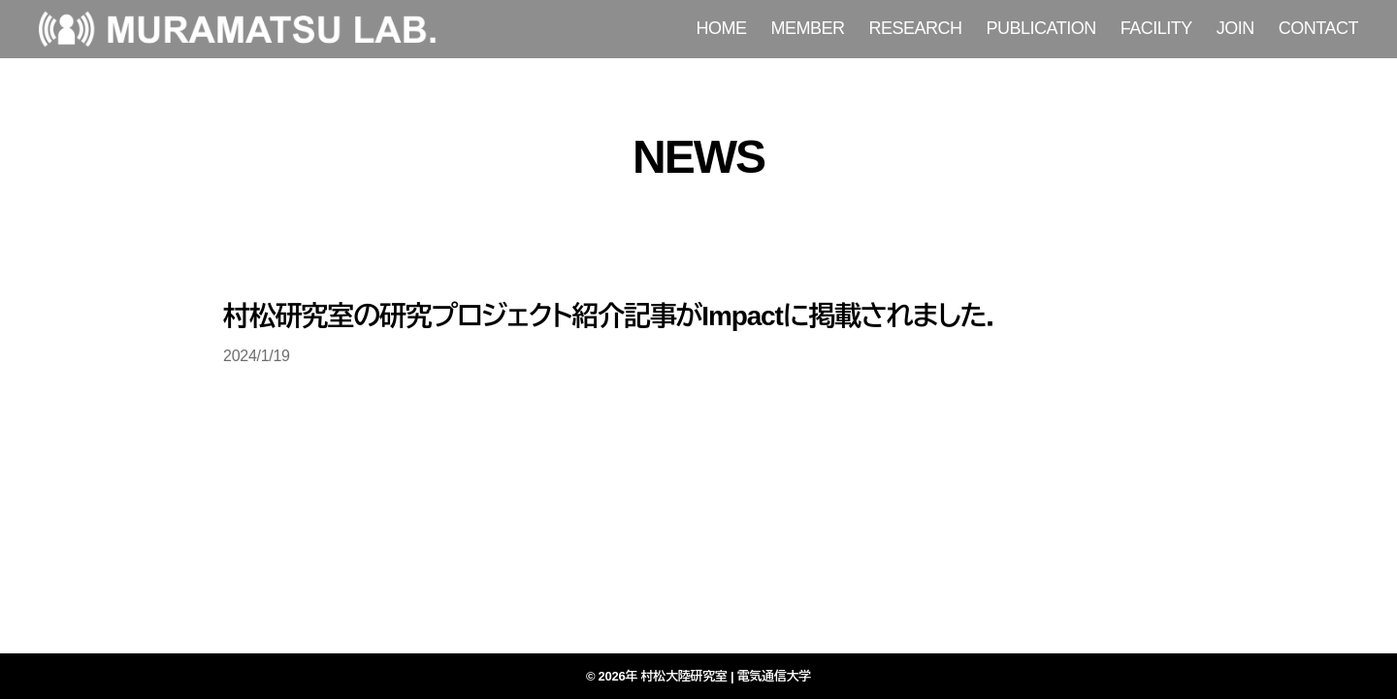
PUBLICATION (1041, 28)
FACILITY (1156, 28)
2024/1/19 (256, 356)
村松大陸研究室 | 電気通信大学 (726, 676)
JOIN (1235, 28)
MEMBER (808, 28)
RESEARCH (915, 28)
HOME (722, 28)
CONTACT (1318, 28)
